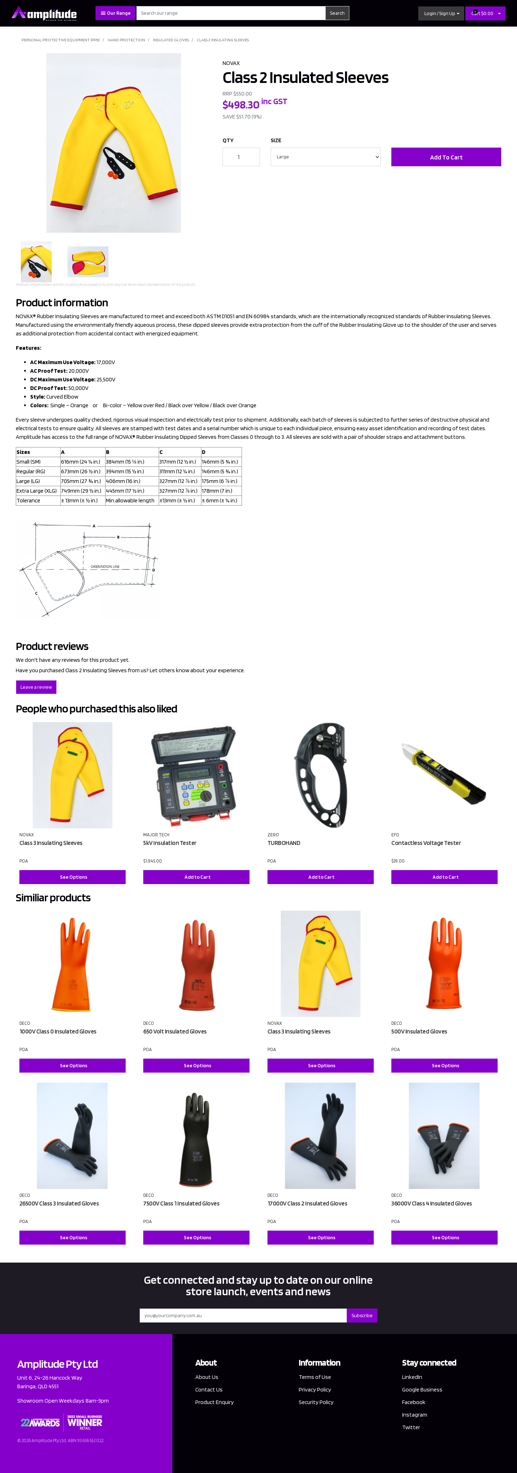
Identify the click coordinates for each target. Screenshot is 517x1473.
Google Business (422, 1389)
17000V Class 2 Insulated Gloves (307, 1203)
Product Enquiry (214, 1402)
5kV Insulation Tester (170, 842)
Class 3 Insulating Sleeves (51, 842)
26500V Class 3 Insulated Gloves (59, 1203)
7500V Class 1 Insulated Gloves (181, 1203)
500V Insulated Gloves (419, 1031)
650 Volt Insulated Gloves (175, 1031)
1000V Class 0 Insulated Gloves (58, 1031)
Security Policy (316, 1402)
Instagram (414, 1414)
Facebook (413, 1402)
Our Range (115, 13)
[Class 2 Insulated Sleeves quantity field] (241, 157)
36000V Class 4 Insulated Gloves (431, 1203)
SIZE (276, 140)
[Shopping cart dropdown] (499, 13)
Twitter (411, 1427)
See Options (73, 877)
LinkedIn (412, 1377)
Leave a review (36, 687)
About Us (206, 1377)
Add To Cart (446, 157)
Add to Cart (198, 877)
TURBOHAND (284, 842)
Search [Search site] (337, 13)
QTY (228, 140)
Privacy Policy (315, 1389)
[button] (441, 13)
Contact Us (209, 1389)
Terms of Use (315, 1377)
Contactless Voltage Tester (426, 842)
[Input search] (231, 13)
